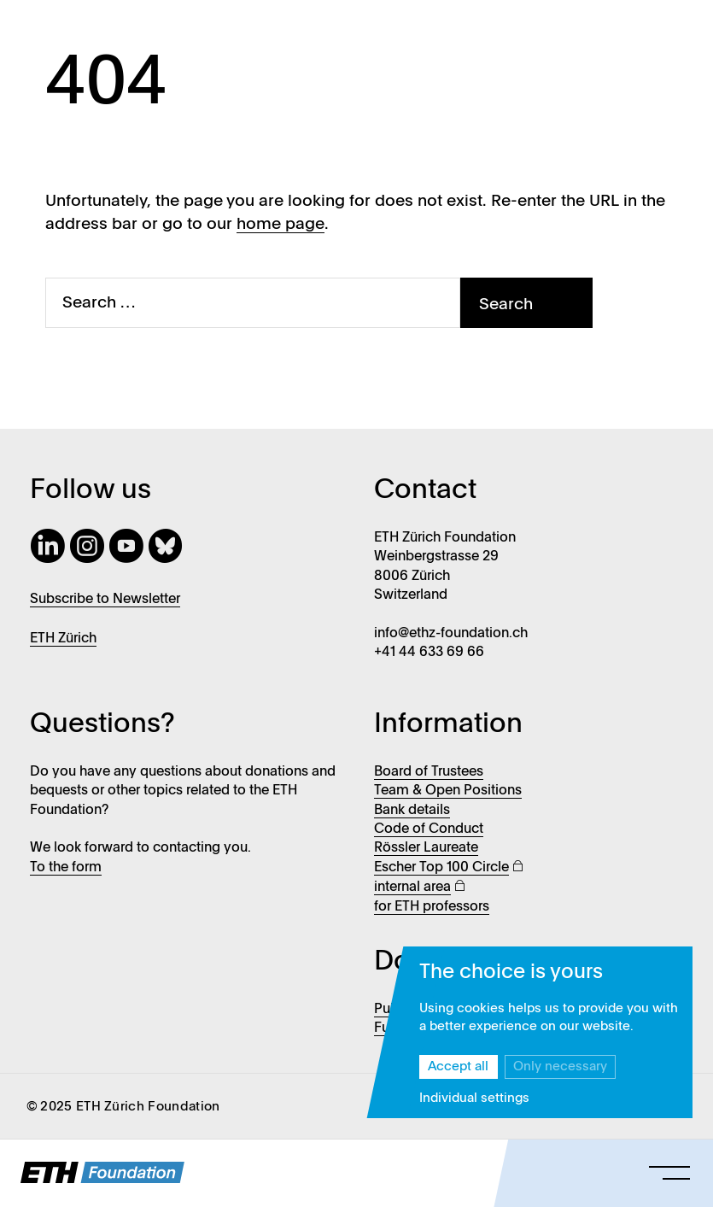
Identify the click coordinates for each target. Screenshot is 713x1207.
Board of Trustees (428, 772)
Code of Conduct (428, 829)
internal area (412, 887)
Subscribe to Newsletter (105, 599)
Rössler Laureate (426, 848)
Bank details (412, 810)
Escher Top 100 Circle (441, 868)
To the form (66, 868)
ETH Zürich (63, 639)
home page (280, 224)
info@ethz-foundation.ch (451, 634)
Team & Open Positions (448, 791)
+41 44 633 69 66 (429, 652)
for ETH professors (431, 907)
